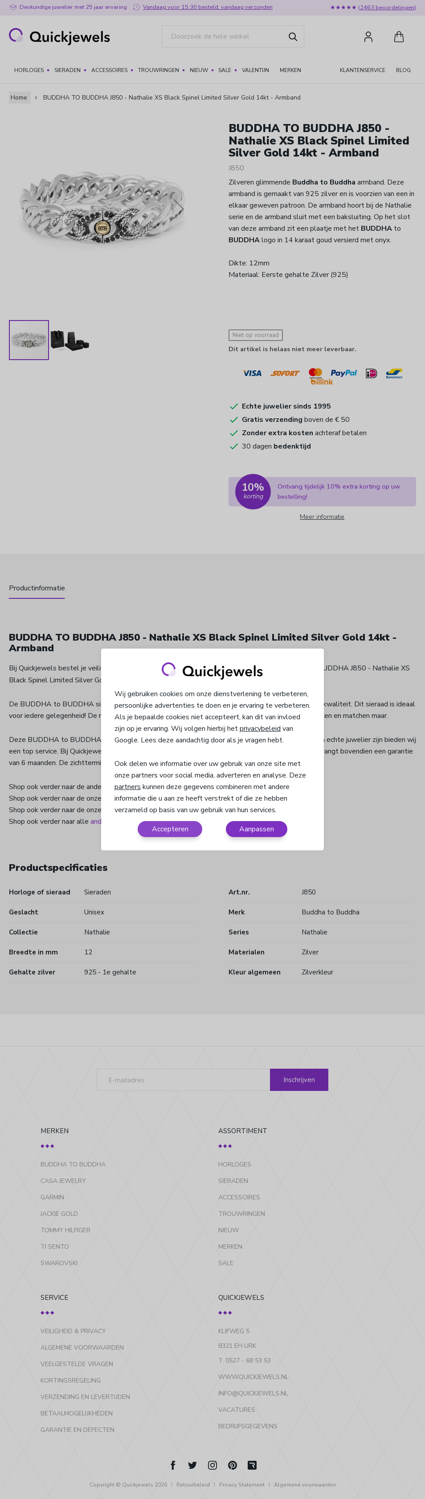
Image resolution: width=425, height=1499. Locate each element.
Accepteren (170, 829)
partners (127, 787)
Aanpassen (256, 829)
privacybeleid (260, 728)
